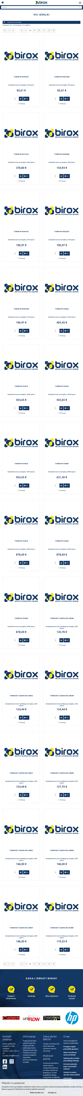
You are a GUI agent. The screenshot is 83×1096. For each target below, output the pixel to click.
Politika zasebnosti (30, 1050)
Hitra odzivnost (49, 1046)
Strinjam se (52, 1093)
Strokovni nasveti (49, 1048)
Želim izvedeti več (37, 1093)
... (17, 30)
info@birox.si (14, 1056)
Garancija (46, 1051)
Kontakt (26, 1062)
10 (39, 30)
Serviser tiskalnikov (30, 1060)
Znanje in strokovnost (51, 1044)
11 (44, 30)
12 (49, 30)
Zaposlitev (27, 1057)
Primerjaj (22, 103)
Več (26, 98)
